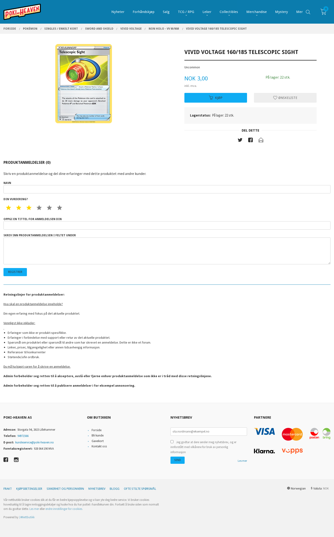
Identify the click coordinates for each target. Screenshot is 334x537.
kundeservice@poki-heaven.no (34, 442)
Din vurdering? (15, 199)
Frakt (7, 488)
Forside (97, 430)
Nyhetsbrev (96, 488)
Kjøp (215, 97)
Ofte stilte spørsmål (140, 488)
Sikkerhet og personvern (65, 488)
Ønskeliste (285, 97)
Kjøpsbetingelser (29, 488)
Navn (167, 187)
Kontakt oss (99, 446)
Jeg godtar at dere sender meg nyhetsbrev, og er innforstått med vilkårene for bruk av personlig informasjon (203, 447)
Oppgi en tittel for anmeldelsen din (167, 224)
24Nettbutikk (27, 517)
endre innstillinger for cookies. (64, 509)
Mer (299, 12)
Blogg (114, 488)
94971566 (23, 436)
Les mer (242, 460)
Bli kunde (98, 435)
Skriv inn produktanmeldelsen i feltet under (167, 249)
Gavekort (98, 441)
